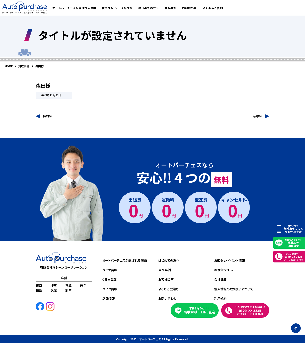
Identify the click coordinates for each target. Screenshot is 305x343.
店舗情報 (126, 8)
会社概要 (220, 279)
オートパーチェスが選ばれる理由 (74, 8)
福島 (39, 290)
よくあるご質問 (212, 8)
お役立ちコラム (224, 270)
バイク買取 (109, 289)
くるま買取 (109, 279)
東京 (39, 285)
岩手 (83, 285)
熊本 (68, 290)
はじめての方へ (148, 8)
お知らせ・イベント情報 (229, 260)
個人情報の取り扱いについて (233, 289)
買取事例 (170, 8)
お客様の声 (189, 8)
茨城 (54, 290)
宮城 (68, 285)
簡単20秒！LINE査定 (199, 310)
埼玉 (54, 285)
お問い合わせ (167, 298)
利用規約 (220, 298)
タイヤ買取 (109, 270)
